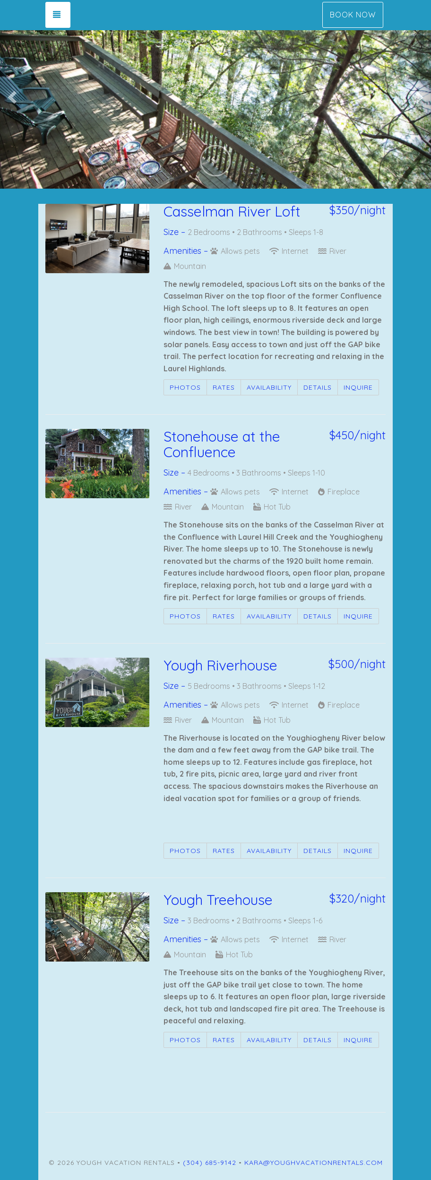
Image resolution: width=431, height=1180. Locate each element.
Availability (269, 387)
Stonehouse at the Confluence (222, 444)
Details (317, 387)
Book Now (353, 14)
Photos (185, 387)
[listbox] (215, 94)
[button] (11, 94)
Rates (224, 387)
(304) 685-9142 (209, 1162)
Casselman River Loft (232, 211)
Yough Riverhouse (220, 665)
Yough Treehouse (218, 900)
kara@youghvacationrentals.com (313, 1162)
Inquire (358, 387)
